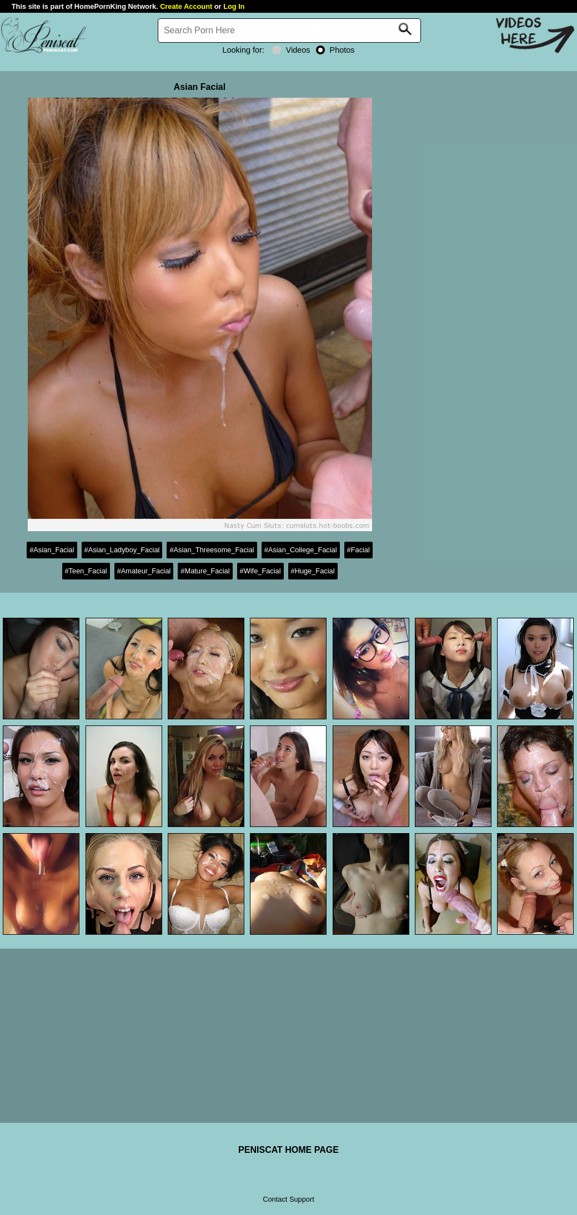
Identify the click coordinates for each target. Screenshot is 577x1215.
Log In (233, 6)
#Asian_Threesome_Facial (211, 550)
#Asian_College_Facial (300, 550)
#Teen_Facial (86, 571)
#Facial (358, 550)
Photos (335, 50)
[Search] (289, 30)
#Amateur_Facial (144, 571)
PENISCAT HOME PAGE (288, 1149)
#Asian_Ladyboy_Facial (122, 550)
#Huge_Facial (313, 571)
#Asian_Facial (51, 550)
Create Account (186, 6)
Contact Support (288, 1199)
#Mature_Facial (204, 571)
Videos (291, 50)
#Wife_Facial (260, 571)
